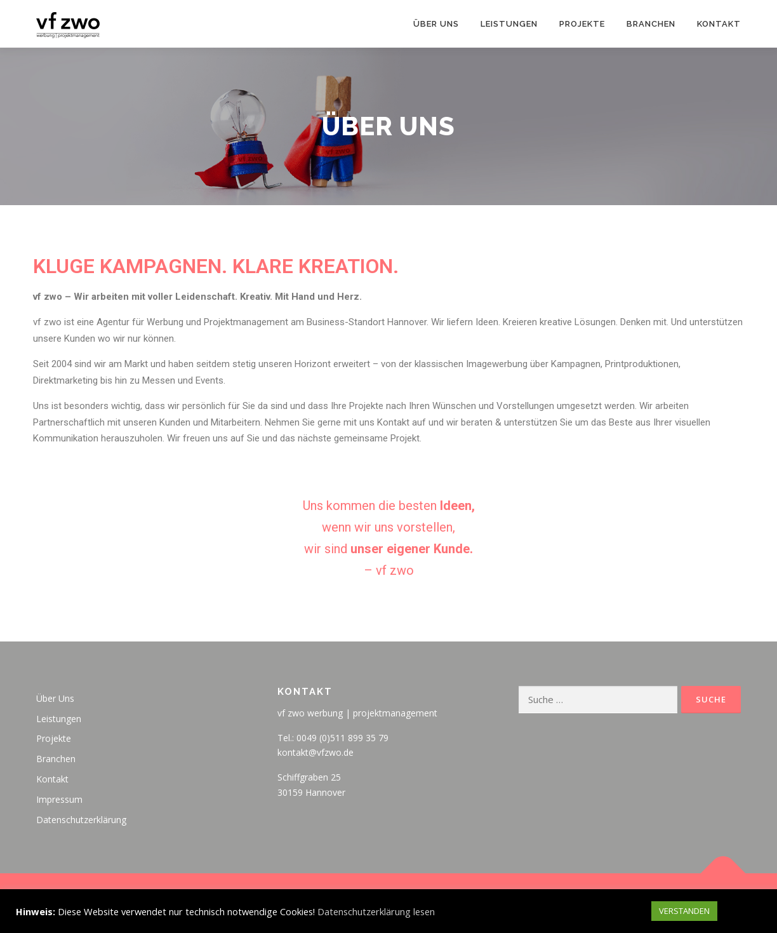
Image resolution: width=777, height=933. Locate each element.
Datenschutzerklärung (81, 820)
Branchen (651, 24)
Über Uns (436, 24)
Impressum (59, 799)
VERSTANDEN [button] (684, 910)
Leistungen (509, 24)
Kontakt (719, 24)
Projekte (582, 24)
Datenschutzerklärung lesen (376, 911)
